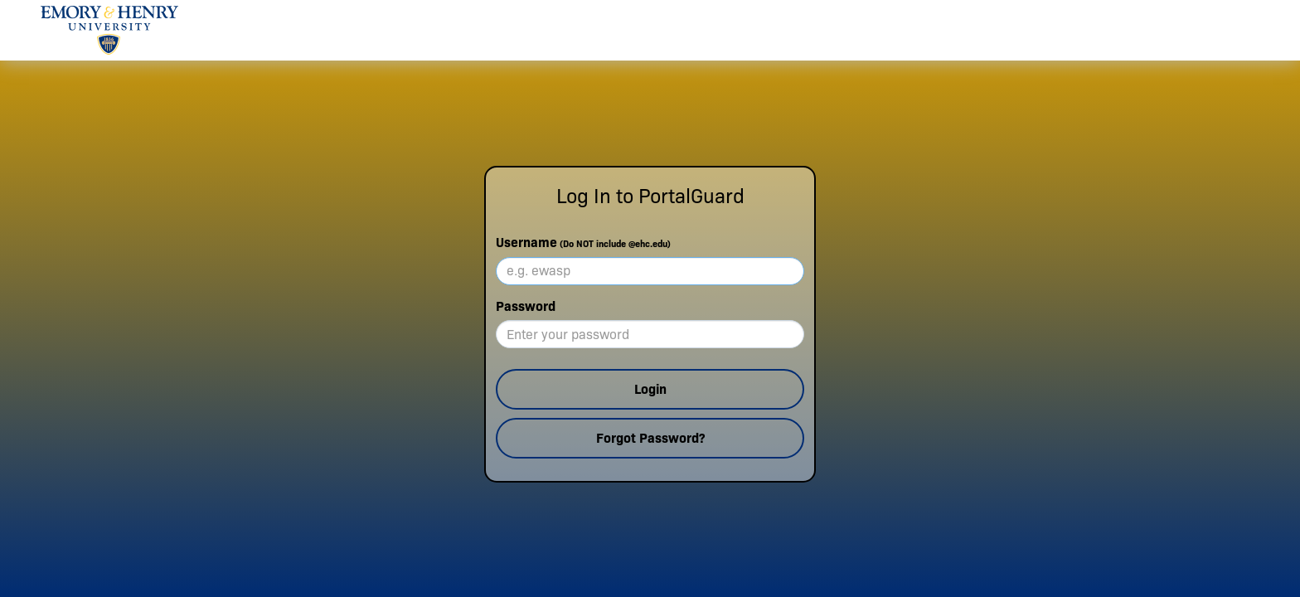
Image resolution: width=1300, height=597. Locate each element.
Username (583, 242)
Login (650, 389)
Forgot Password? (650, 438)
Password (525, 306)
